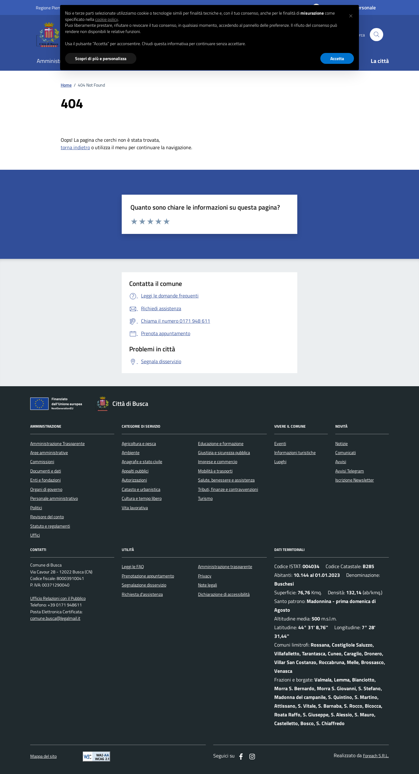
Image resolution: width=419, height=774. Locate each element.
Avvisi (340, 461)
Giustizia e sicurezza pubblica (224, 452)
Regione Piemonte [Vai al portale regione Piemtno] (52, 7)
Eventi (280, 443)
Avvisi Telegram (349, 471)
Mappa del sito (43, 756)
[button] (351, 15)
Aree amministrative (49, 452)
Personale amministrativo (54, 498)
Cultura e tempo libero (142, 498)
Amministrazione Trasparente (57, 443)
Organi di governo (46, 489)
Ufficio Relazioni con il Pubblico (58, 598)
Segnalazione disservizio (144, 585)
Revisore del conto (47, 516)
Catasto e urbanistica (141, 489)
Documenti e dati (45, 471)
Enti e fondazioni (45, 480)
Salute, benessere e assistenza (226, 480)
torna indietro (75, 147)
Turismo (205, 498)
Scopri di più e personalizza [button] (100, 58)
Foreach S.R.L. (376, 756)
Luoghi (280, 461)
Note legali (207, 585)
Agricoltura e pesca (139, 443)
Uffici (35, 535)
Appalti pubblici (135, 471)
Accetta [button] (337, 58)
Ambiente (130, 452)
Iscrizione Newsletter (354, 480)
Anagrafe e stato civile (142, 461)
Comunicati (345, 452)
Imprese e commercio (217, 461)
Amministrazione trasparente (225, 566)
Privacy (204, 575)
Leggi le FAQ (133, 566)
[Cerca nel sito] (376, 34)
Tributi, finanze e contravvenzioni (228, 489)
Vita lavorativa (135, 507)
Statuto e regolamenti (50, 526)
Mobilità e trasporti (215, 471)
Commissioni (42, 461)
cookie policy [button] (106, 19)
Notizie (341, 443)
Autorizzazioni (134, 480)
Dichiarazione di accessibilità (224, 594)
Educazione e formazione (220, 443)
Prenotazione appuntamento (148, 575)
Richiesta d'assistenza (142, 594)
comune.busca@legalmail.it (55, 618)
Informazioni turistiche (295, 452)
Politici (36, 507)
